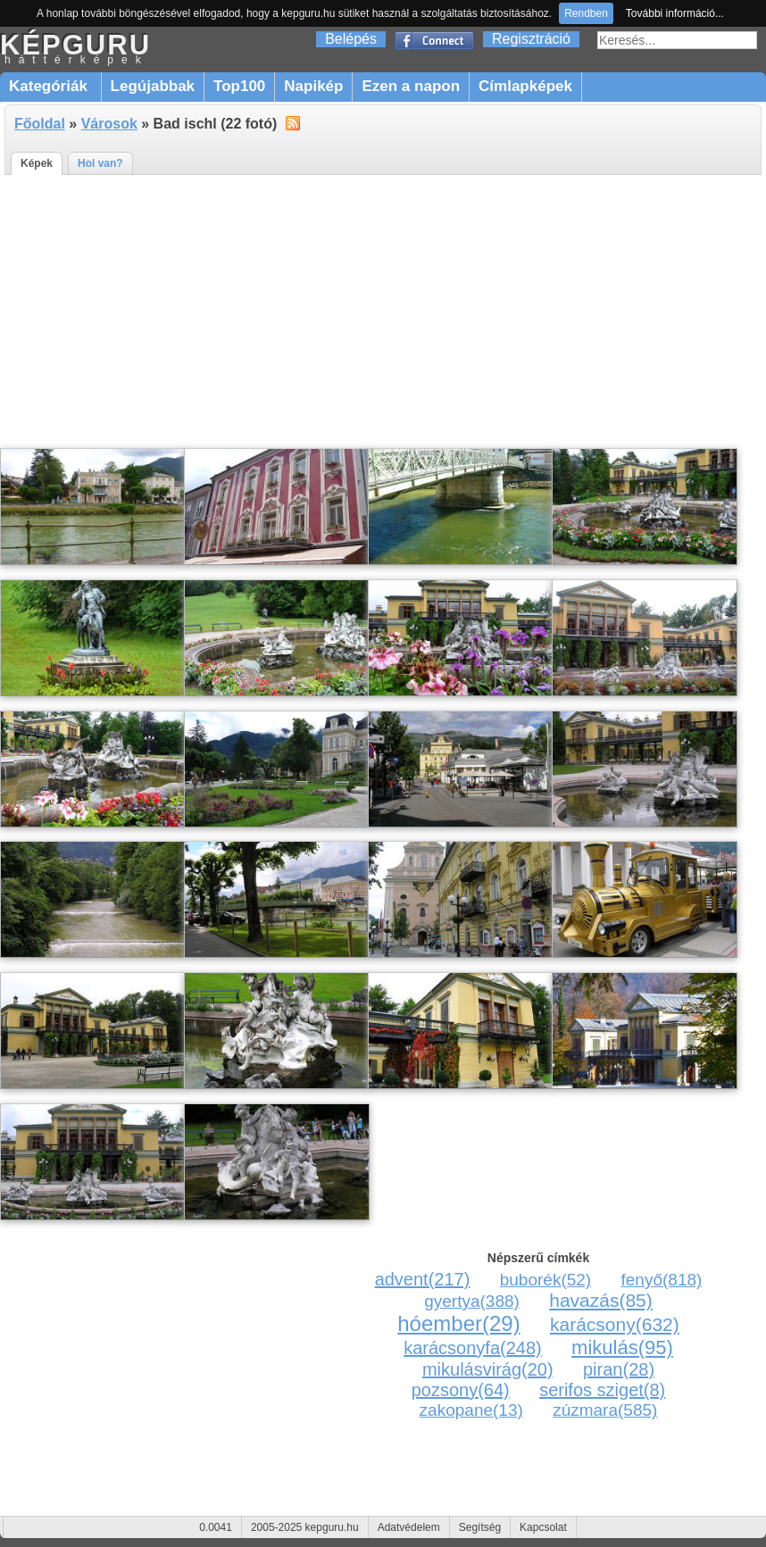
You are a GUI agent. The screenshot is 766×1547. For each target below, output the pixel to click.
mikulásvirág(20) (488, 1369)
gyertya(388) (472, 1301)
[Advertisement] (383, 312)
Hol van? (100, 163)
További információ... (675, 13)
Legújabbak (153, 86)
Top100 (239, 86)
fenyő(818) (662, 1279)
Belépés (351, 38)
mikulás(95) (622, 1347)
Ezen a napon (411, 86)
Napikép (313, 86)
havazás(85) (601, 1300)
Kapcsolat (543, 1527)
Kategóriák (50, 86)
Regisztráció (531, 38)
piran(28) (618, 1369)
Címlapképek (525, 86)
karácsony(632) (614, 1324)
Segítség (480, 1527)
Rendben (586, 13)
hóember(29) (458, 1323)
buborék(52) (545, 1279)
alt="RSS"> (293, 122)
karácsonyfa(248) (473, 1348)
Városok (109, 123)
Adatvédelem (409, 1527)
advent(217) (422, 1279)
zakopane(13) (471, 1410)
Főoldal (39, 123)
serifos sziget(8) (602, 1390)
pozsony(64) (461, 1390)
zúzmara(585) (605, 1410)
